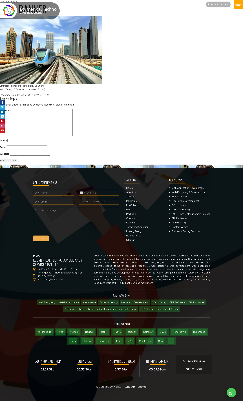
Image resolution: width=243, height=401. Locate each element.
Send (41, 238)
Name (3, 140)
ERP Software (177, 302)
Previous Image (8, 1)
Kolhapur (148, 331)
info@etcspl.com (53, 279)
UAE (130, 340)
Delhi (73, 340)
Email (3, 147)
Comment (6, 110)
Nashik (103, 331)
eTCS (118, 386)
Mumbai (74, 331)
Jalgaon (132, 331)
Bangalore (103, 340)
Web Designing (47, 302)
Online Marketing (108, 302)
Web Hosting (159, 302)
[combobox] (82, 192)
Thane (117, 331)
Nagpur (89, 331)
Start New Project (191, 4)
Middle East (145, 340)
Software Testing (73, 309)
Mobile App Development (135, 302)
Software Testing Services (186, 231)
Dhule (163, 331)
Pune (60, 331)
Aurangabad (44, 331)
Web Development (69, 302)
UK (171, 340)
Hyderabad (199, 331)
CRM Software (197, 302)
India (118, 340)
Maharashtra (179, 331)
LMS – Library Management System (159, 309)
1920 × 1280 (42, 94)
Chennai (87, 340)
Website (4, 153)
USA (160, 340)
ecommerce (89, 302)
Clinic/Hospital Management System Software (112, 309)
